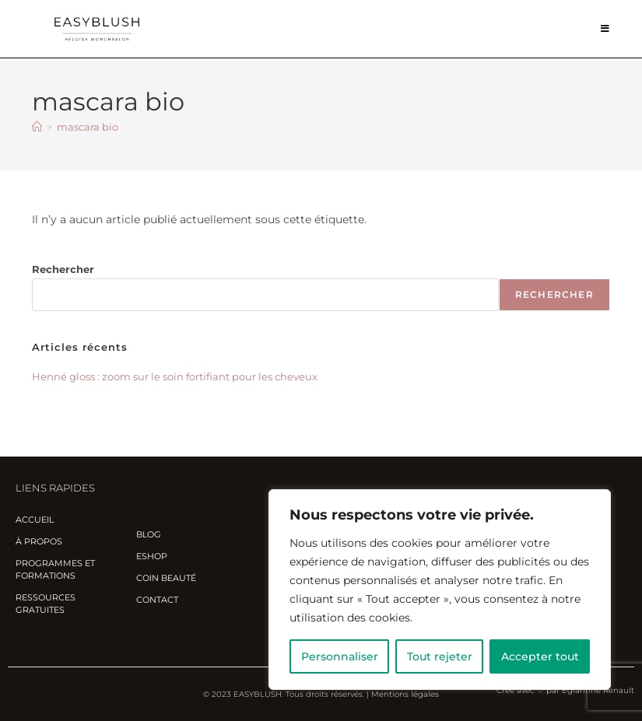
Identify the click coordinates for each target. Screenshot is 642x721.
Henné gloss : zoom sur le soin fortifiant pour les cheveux (174, 376)
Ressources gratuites (45, 603)
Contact (157, 599)
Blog (148, 534)
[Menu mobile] (605, 28)
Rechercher (63, 269)
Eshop (151, 556)
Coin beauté (166, 577)
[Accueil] (37, 127)
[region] (439, 589)
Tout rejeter (439, 656)
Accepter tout (540, 656)
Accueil (35, 519)
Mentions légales (405, 694)
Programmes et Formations (55, 569)
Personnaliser (339, 656)
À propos (39, 541)
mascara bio (87, 127)
